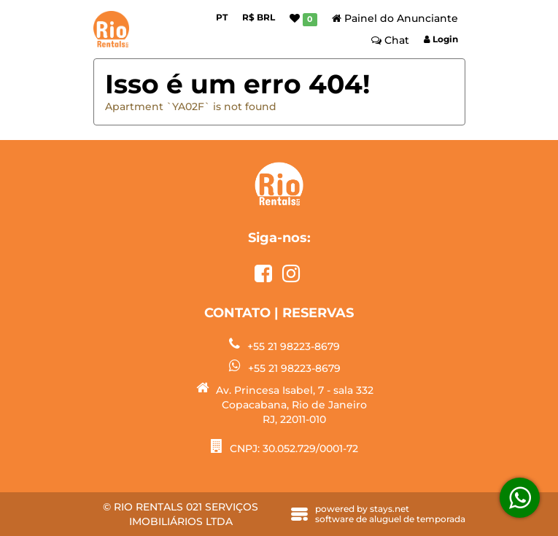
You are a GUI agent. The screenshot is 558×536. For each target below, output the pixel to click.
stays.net (389, 508)
